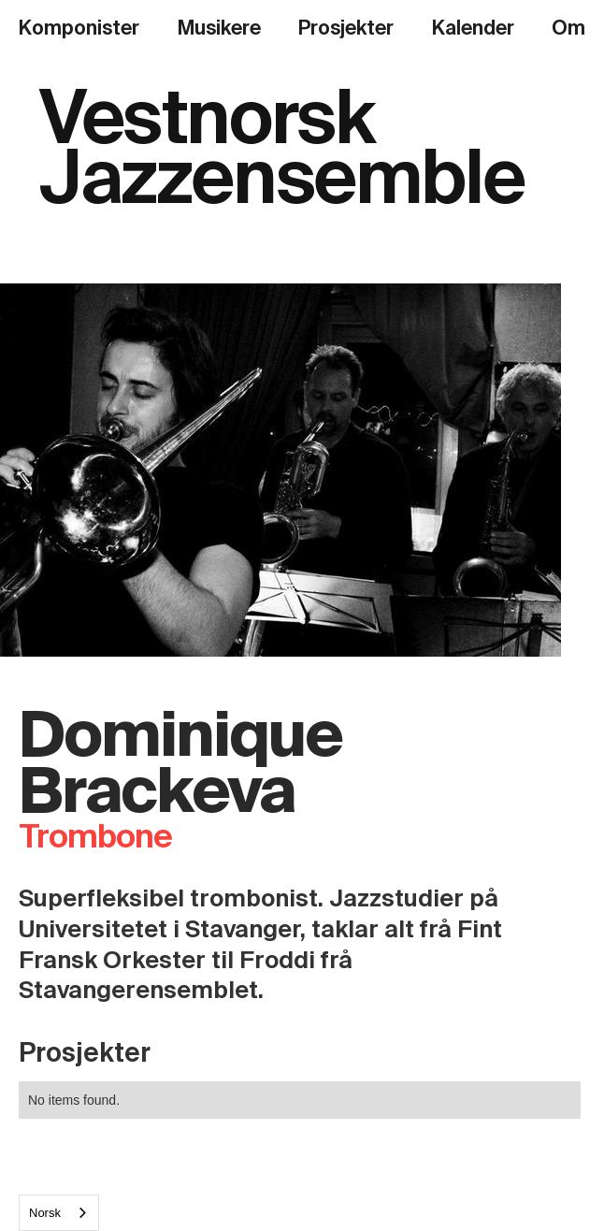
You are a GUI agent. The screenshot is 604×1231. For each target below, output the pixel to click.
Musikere (219, 28)
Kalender (473, 28)
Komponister (79, 28)
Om (568, 28)
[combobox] (59, 1213)
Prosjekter (346, 28)
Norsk (45, 1213)
